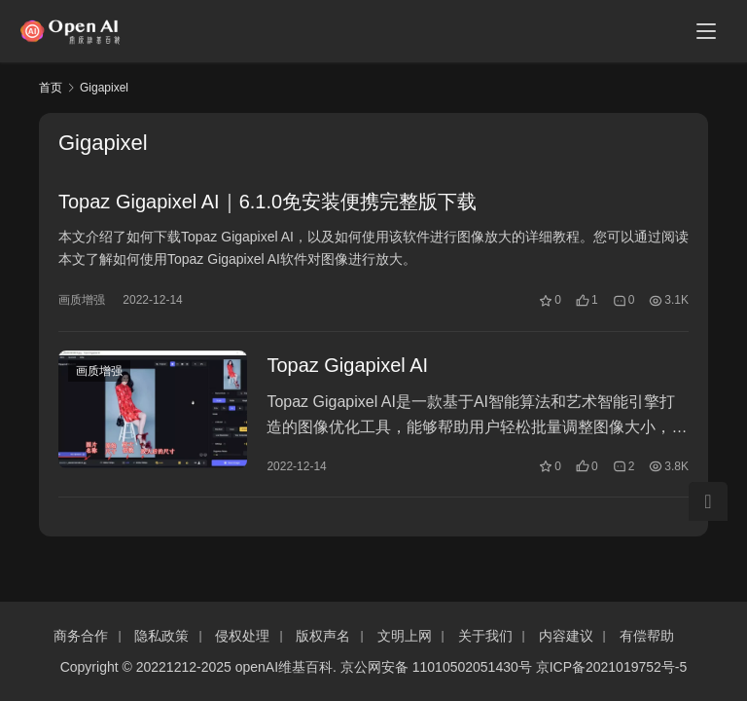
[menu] (706, 31)
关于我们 (485, 636)
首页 (50, 87)
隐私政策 (161, 636)
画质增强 (81, 301)
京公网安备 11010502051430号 (436, 667)
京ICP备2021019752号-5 (612, 667)
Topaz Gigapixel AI (347, 367)
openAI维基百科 (284, 667)
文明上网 (404, 636)
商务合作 (80, 636)
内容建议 (566, 636)
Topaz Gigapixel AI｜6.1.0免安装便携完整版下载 (267, 202)
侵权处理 (242, 636)
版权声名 (323, 636)
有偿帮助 (647, 636)
